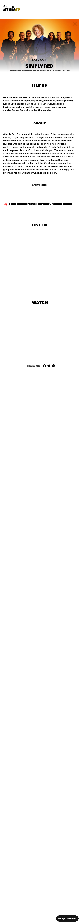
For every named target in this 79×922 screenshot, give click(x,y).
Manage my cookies (67, 918)
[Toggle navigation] (73, 8)
